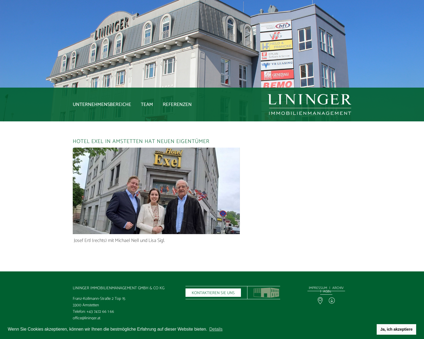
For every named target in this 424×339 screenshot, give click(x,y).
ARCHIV (338, 288)
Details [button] (216, 329)
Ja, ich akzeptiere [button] (396, 329)
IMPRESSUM (318, 288)
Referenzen (177, 105)
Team (147, 105)
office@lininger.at (86, 318)
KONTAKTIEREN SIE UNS (213, 293)
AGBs (327, 291)
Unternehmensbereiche (102, 105)
